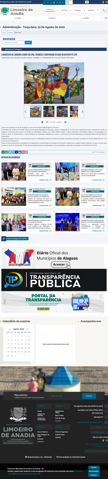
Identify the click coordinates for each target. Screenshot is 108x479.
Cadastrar (89, 396)
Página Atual (17, 32)
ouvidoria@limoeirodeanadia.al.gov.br (90, 422)
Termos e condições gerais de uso (97, 444)
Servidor (98, 18)
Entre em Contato (72, 18)
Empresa (58, 18)
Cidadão (31, 18)
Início (4, 32)
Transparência (45, 18)
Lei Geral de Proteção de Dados (96, 451)
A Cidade (8, 18)
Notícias (10, 32)
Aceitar (94, 467)
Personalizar (93, 471)
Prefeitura (19, 18)
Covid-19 (87, 18)
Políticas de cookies (101, 446)
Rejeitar (94, 475)
